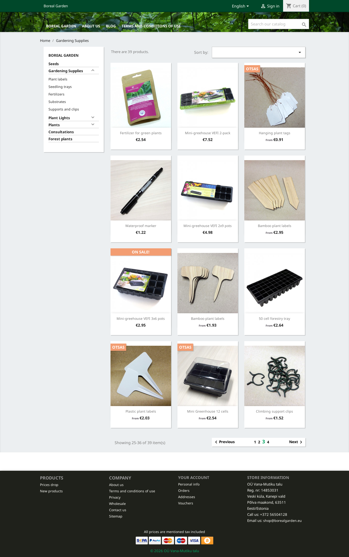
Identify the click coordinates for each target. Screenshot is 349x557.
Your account (193, 477)
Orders (184, 490)
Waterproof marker (140, 225)
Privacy (114, 497)
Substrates (57, 101)
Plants (54, 124)
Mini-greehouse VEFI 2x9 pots (207, 225)
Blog (111, 26)
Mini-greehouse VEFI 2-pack (207, 133)
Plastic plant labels (141, 411)
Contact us (117, 510)
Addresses (186, 496)
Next (296, 442)
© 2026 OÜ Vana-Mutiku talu (174, 550)
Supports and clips (63, 109)
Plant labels (57, 79)
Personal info (188, 484)
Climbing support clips (274, 411)
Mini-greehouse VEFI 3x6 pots (141, 318)
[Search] (278, 24)
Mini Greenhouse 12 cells (207, 411)
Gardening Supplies (65, 70)
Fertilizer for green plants (141, 133)
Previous (224, 442)
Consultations (61, 131)
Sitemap (115, 516)
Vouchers (185, 503)
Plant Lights (59, 117)
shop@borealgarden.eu (282, 520)
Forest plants (60, 138)
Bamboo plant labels (274, 225)
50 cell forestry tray (274, 318)
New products (51, 491)
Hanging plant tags (274, 133)
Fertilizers (56, 94)
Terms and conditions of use (151, 26)
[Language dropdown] (241, 6)
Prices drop (49, 484)
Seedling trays (60, 86)
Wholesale (117, 503)
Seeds (53, 63)
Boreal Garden (56, 5)
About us (91, 26)
